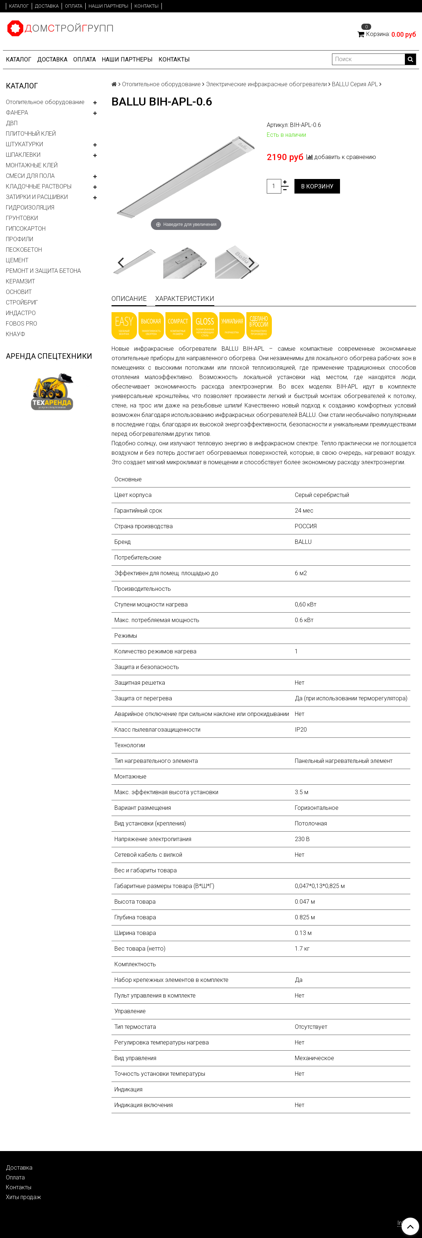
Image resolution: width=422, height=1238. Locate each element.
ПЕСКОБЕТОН (24, 249)
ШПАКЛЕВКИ (23, 154)
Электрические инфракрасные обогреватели (266, 84)
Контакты (146, 6)
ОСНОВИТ (19, 291)
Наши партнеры (108, 6)
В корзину (317, 186)
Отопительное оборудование (45, 102)
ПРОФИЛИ (19, 239)
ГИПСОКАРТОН (26, 228)
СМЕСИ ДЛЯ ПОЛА (30, 175)
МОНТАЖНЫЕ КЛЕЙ (32, 165)
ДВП (11, 123)
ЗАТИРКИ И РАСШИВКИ (37, 197)
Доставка (47, 6)
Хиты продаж (23, 1197)
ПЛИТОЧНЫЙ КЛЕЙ (31, 133)
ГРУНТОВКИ (22, 218)
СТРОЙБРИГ (22, 302)
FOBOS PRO (21, 323)
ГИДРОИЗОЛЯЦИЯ (30, 207)
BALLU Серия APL (355, 84)
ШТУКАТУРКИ (24, 144)
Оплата (73, 6)
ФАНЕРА (17, 112)
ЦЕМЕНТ (17, 260)
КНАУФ (15, 334)
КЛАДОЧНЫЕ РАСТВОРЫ (38, 186)
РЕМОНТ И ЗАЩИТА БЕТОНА (43, 270)
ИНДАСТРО (21, 313)
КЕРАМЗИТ (20, 281)
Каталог (19, 6)
